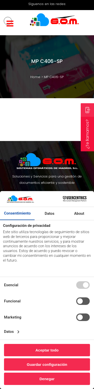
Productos (26, 184)
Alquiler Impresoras (25, 167)
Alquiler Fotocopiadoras (63, 167)
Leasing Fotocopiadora (66, 173)
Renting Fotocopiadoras (63, 161)
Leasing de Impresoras (27, 173)
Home (35, 77)
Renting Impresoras (25, 161)
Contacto (68, 184)
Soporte (42, 184)
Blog (55, 184)
